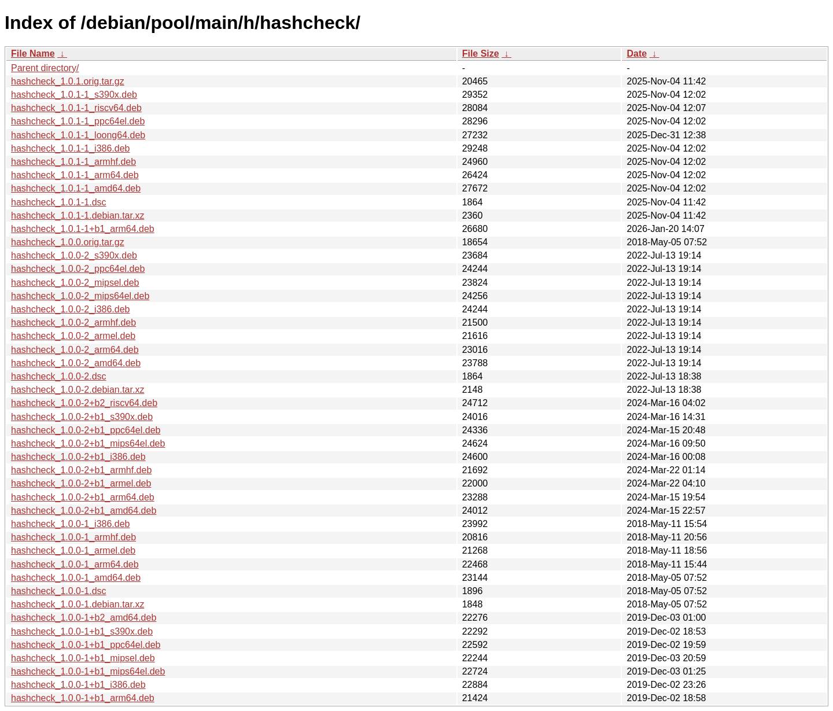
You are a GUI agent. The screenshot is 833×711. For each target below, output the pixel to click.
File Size (480, 53)
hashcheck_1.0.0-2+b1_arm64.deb (82, 497)
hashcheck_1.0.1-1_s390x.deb (74, 95)
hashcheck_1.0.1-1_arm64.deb (75, 175)
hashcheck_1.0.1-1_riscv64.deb (76, 108)
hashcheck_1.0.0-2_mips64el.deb (80, 296)
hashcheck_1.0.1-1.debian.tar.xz (77, 215)
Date (636, 53)
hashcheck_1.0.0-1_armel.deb (73, 550)
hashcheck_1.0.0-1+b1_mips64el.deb (88, 671)
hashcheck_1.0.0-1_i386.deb (70, 524)
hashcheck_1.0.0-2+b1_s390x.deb (82, 417)
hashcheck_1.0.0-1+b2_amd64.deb (83, 617)
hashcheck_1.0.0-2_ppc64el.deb (78, 269)
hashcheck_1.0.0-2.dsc (58, 376)
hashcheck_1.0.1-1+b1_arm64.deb (82, 229)
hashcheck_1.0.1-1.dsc (58, 202)
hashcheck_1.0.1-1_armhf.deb (73, 162)
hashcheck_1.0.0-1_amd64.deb (76, 578)
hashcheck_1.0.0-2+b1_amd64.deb (83, 510)
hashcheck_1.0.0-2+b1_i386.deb (78, 457)
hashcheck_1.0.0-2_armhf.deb (73, 322)
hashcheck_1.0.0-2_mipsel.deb (75, 283)
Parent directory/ (45, 68)
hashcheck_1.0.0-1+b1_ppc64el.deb (85, 645)
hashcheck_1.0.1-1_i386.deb (70, 148)
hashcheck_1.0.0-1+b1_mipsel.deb (83, 658)
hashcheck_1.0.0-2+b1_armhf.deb (81, 470)
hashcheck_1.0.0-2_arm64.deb (75, 350)
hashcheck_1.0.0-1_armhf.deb (73, 537)
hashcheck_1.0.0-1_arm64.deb (75, 564)
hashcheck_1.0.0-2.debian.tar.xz (77, 390)
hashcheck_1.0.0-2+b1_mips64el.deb (88, 443)
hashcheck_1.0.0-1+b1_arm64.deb (82, 698)
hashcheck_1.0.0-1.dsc (58, 591)
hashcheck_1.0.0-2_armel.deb (73, 336)
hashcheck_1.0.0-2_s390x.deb (74, 255)
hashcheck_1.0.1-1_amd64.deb (76, 188)
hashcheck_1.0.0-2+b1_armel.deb (81, 483)
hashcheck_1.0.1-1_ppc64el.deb (78, 121)
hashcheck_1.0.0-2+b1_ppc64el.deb (85, 430)
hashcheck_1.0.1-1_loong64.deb (78, 135)
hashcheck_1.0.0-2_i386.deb (70, 309)
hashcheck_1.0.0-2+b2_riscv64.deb (84, 403)
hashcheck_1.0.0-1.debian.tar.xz (77, 604)
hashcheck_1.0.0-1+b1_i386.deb (78, 685)
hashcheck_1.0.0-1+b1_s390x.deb (82, 631)
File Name (33, 53)
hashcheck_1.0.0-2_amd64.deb (76, 363)
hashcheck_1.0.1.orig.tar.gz (67, 81)
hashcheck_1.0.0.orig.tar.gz (67, 242)
